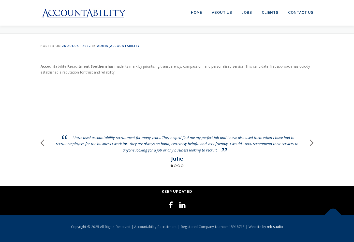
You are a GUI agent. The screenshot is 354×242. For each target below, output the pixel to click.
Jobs (247, 13)
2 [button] (175, 166)
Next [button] (311, 142)
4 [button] (182, 166)
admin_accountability (118, 46)
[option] (177, 139)
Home (196, 13)
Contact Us (300, 13)
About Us (222, 13)
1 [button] (172, 166)
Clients (270, 13)
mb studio (275, 226)
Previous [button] (42, 142)
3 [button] (178, 166)
